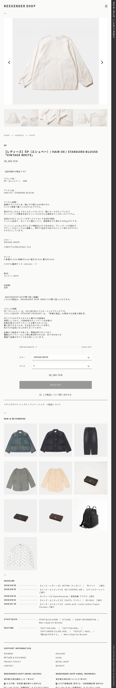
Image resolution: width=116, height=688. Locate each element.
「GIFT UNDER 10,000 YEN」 (53, 612)
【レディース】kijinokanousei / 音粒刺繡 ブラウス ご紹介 (67, 577)
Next (97, 52)
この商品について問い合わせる (56, 376)
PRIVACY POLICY (12, 643)
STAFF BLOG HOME (48, 601)
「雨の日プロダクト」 (49, 616)
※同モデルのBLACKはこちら (17, 228)
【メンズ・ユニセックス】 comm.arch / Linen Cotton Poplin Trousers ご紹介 (69, 587)
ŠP (5, 127)
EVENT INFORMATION (85, 601)
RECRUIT (60, 647)
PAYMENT (8, 635)
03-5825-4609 (40, 669)
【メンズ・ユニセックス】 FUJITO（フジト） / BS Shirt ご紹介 (70, 581)
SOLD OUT (55, 366)
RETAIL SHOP (62, 643)
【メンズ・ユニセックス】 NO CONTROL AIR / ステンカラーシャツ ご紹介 (73, 572)
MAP (31, 660)
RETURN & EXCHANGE (15, 639)
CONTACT (8, 647)
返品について (54, 386)
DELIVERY (61, 635)
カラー (22, 338)
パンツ (33, 386)
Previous (14, 52)
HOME (7, 117)
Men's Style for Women (50, 604)
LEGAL (59, 639)
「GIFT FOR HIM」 (48, 609)
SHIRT (32, 117)
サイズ (22, 347)
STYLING (66, 601)
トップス (23, 386)
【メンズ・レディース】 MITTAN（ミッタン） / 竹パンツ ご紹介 (72, 567)
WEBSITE (10, 673)
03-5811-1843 (92, 669)
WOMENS (19, 117)
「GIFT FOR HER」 (70, 609)
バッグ (41, 386)
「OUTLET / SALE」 (82, 612)
